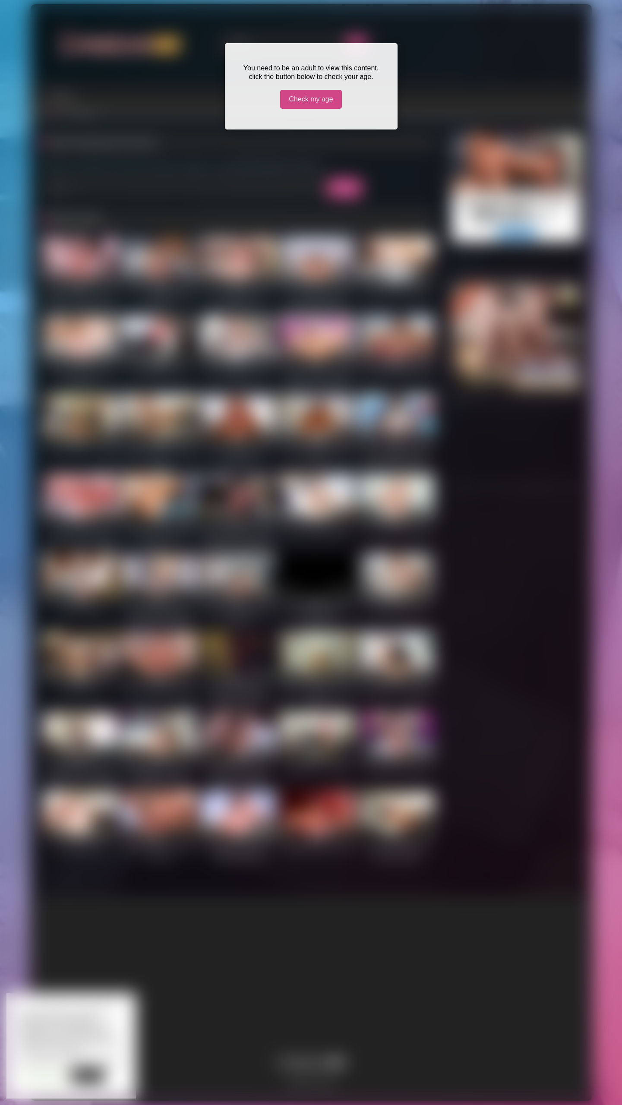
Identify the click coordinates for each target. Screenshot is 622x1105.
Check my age (311, 99)
